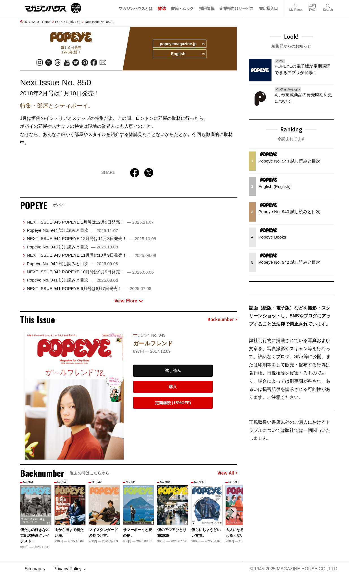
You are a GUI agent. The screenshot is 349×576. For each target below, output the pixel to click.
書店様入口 (268, 8)
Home (46, 21)
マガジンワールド (53, 8)
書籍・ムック (182, 8)
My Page (295, 5)
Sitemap (33, 569)
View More (129, 301)
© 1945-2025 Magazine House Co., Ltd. (294, 569)
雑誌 (161, 8)
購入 (173, 387)
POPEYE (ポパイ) (67, 21)
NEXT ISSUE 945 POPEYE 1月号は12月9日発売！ (90, 222)
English (187, 54)
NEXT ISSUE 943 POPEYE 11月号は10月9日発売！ (91, 255)
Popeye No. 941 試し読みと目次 (72, 280)
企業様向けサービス (236, 8)
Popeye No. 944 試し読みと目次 (72, 230)
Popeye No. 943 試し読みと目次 (72, 247)
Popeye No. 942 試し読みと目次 (72, 263)
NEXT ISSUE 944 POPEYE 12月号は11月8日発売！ (91, 238)
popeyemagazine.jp (181, 44)
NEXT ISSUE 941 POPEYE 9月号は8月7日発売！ (89, 288)
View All (227, 473)
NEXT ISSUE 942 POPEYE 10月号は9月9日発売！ (90, 272)
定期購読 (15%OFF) (173, 403)
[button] (232, 512)
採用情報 (206, 8)
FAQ (312, 5)
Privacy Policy (67, 569)
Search (328, 5)
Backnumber (222, 319)
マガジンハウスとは (135, 8)
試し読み (173, 371)
